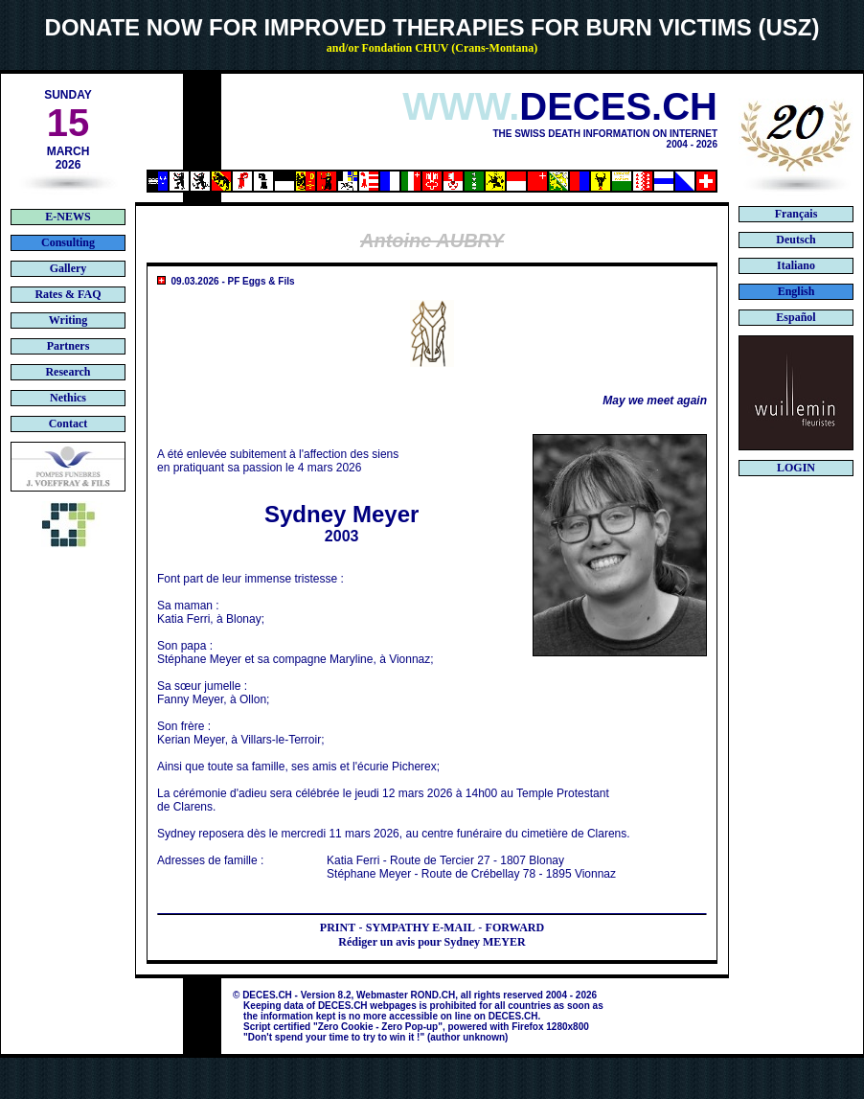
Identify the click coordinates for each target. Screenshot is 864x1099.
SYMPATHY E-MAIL (420, 927)
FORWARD (515, 927)
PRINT (337, 927)
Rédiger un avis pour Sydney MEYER (431, 942)
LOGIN (796, 467)
